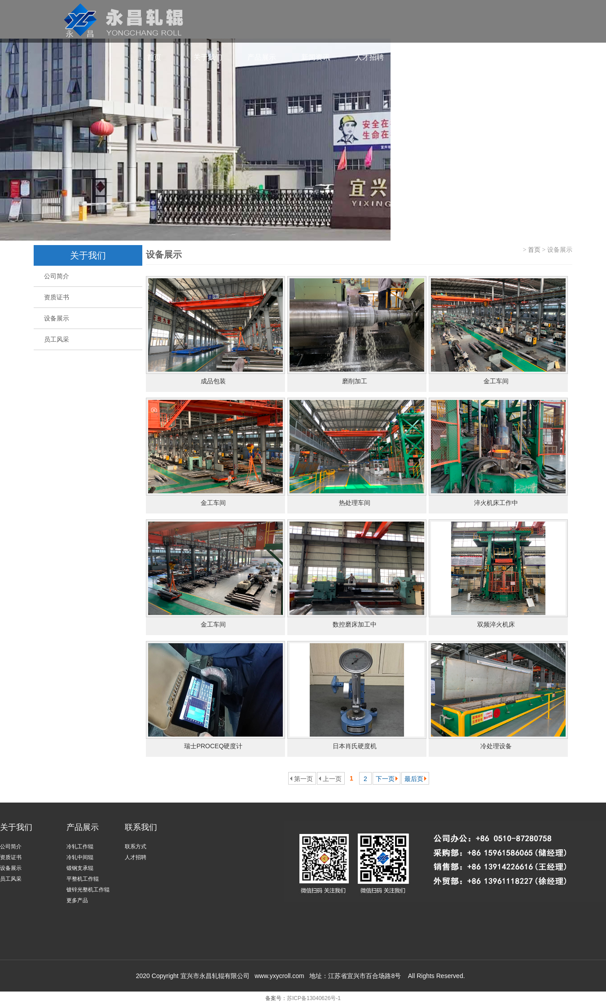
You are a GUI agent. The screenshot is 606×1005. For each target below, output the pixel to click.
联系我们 (423, 57)
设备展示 (51, 318)
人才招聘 (369, 57)
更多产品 (77, 900)
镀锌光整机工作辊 (88, 890)
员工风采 (51, 339)
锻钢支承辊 (79, 868)
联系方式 (135, 846)
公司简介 (51, 276)
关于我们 (207, 57)
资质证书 (51, 297)
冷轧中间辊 (79, 857)
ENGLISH (530, 57)
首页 (154, 57)
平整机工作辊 (82, 879)
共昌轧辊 (477, 57)
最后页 (413, 778)
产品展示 (261, 57)
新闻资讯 (315, 57)
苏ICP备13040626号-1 (314, 998)
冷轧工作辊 (79, 846)
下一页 (385, 778)
